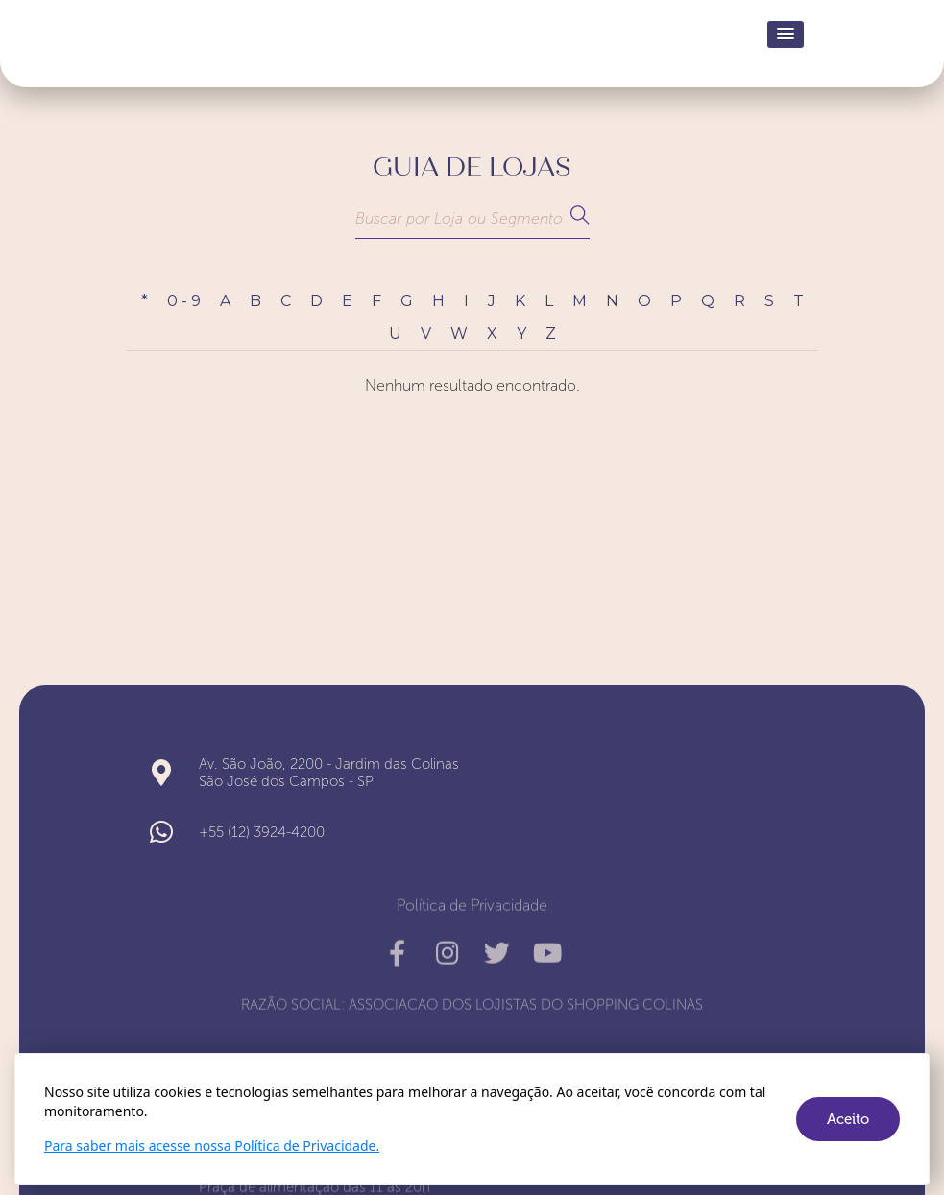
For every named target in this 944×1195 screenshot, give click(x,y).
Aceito (848, 1119)
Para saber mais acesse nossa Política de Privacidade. (211, 1145)
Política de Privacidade (472, 901)
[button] (785, 34)
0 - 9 (184, 301)
